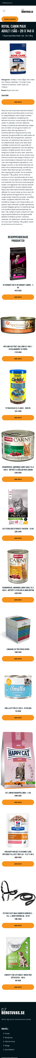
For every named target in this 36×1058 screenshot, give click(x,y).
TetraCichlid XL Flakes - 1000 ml (18, 408)
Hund (19, 80)
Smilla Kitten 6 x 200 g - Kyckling (18, 708)
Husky (7, 1033)
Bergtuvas (9, 1037)
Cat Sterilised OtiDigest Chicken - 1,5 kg (18, 528)
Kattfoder (14, 82)
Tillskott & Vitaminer (8, 85)
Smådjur (14, 80)
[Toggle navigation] (4, 11)
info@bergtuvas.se (7, 3)
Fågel (24, 80)
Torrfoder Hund (24, 82)
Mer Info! (18, 102)
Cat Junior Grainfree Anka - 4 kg (18, 792)
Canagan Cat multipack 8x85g (18, 649)
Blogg (7, 1045)
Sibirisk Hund (10, 1041)
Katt (28, 80)
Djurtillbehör (10, 19)
